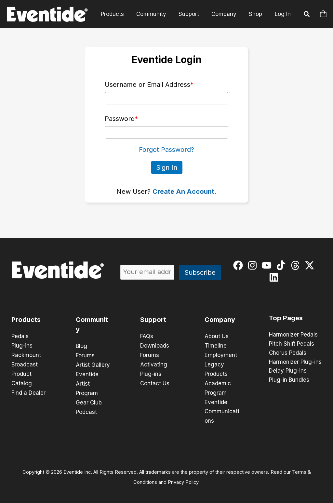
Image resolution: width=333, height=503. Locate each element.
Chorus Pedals (287, 353)
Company (225, 14)
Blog (81, 346)
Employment (221, 354)
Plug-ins (22, 345)
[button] (307, 15)
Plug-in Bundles (289, 380)
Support (192, 14)
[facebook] (239, 265)
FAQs (146, 336)
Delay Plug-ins (288, 371)
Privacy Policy (183, 479)
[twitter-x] (311, 265)
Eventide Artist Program (87, 382)
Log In (283, 14)
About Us (217, 336)
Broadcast (24, 363)
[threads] (296, 265)
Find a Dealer (28, 391)
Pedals (20, 336)
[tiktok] (282, 265)
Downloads (154, 345)
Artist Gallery (93, 364)
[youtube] (268, 265)
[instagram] (253, 265)
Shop (256, 14)
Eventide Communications (222, 409)
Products (118, 14)
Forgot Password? (166, 149)
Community (156, 14)
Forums (85, 355)
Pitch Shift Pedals (291, 343)
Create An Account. (185, 191)
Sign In (166, 167)
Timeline (216, 345)
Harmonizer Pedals (293, 334)
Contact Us (154, 381)
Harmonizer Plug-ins (295, 362)
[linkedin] (275, 277)
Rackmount (26, 354)
